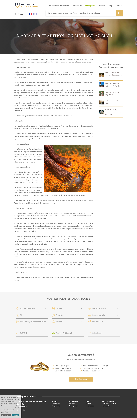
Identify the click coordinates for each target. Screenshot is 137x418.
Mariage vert (73, 406)
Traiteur (59, 322)
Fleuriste (59, 315)
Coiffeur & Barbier (99, 308)
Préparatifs (56, 406)
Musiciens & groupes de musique (32, 322)
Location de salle (98, 315)
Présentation (56, 404)
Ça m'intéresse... (81, 379)
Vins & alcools (97, 322)
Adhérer (72, 404)
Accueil (54, 401)
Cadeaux (59, 308)
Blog (88, 401)
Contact (89, 404)
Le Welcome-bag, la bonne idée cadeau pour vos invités (113, 112)
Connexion (90, 406)
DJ (21, 315)
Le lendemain (97, 333)
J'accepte (15, 415)
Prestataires (73, 401)
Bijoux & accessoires (28, 308)
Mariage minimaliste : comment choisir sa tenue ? (113, 75)
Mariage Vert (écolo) (64, 333)
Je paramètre (6, 415)
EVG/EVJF (23, 333)
